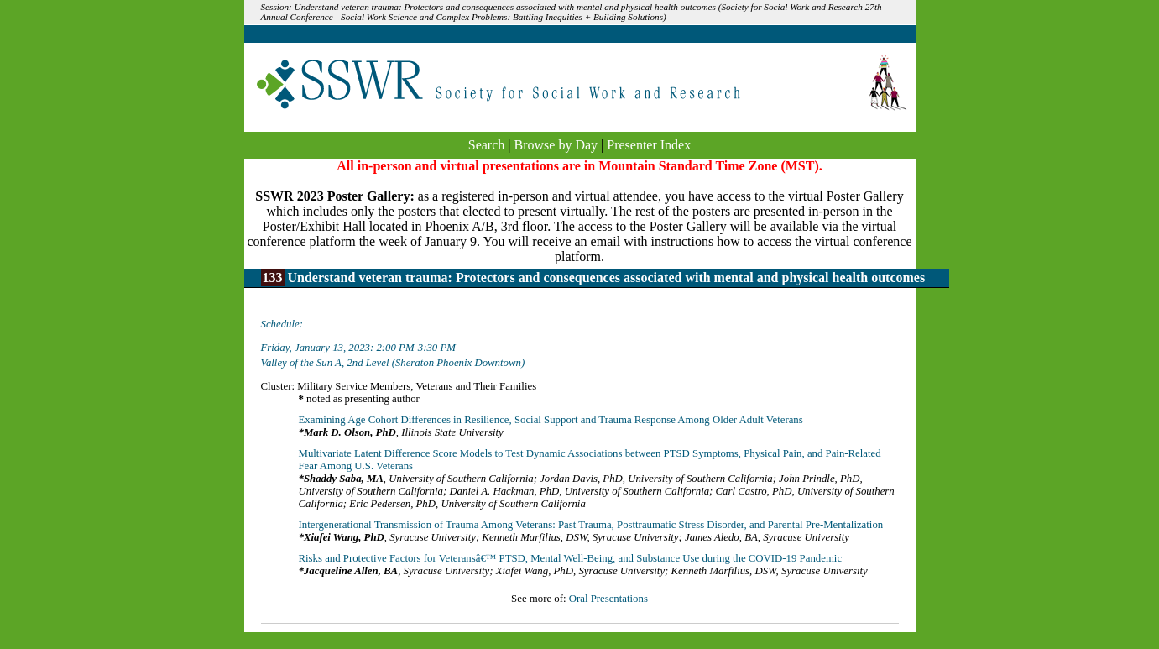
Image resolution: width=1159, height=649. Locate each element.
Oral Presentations (608, 599)
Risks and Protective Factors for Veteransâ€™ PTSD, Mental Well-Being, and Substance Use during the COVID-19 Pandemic (571, 558)
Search (486, 145)
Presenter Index (649, 145)
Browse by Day (556, 145)
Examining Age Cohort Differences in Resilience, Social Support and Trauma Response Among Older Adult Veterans (551, 420)
